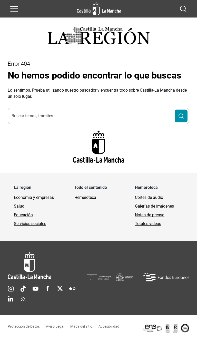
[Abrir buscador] (183, 9)
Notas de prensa (149, 214)
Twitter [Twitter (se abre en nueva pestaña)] (60, 289)
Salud (19, 206)
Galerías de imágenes (154, 206)
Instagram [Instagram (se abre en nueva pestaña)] (11, 289)
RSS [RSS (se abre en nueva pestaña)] (23, 299)
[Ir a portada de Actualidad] (98, 37)
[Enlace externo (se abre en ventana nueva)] (165, 328)
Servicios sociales (30, 223)
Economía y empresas (34, 197)
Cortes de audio (149, 197)
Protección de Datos (24, 326)
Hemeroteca (85, 197)
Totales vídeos (148, 223)
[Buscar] (181, 116)
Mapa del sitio (81, 326)
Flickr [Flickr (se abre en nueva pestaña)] (72, 289)
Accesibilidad (108, 326)
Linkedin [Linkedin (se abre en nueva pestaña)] (11, 299)
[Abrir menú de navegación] (14, 8)
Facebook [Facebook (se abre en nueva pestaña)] (48, 289)
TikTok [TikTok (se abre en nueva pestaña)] (23, 289)
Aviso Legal (55, 326)
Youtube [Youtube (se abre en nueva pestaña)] (35, 289)
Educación (23, 214)
